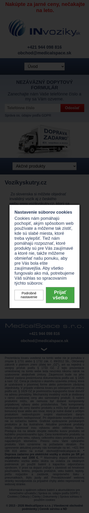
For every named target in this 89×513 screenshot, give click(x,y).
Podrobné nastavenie (29, 295)
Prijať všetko (60, 295)
